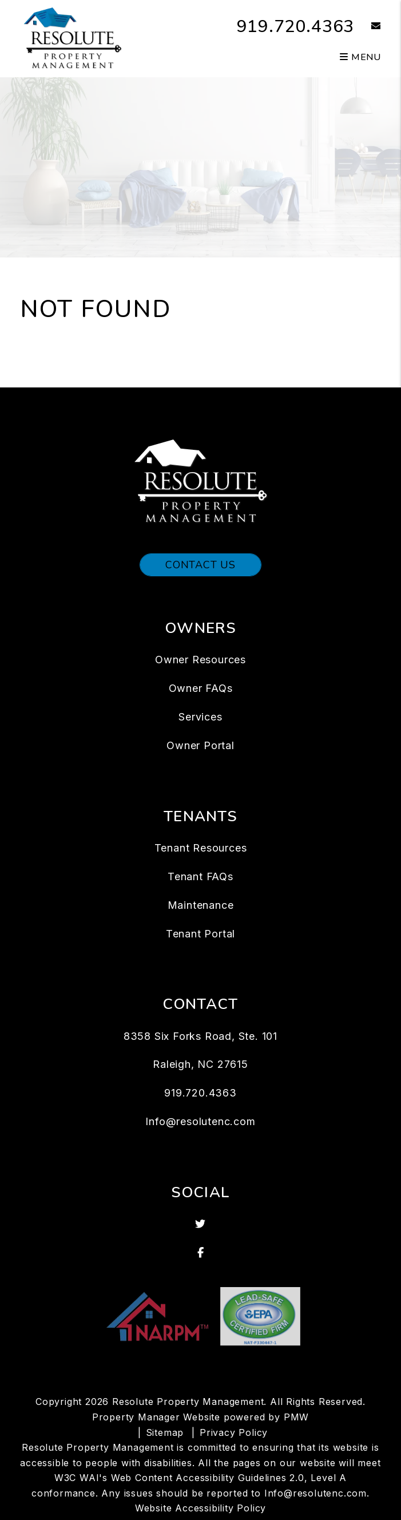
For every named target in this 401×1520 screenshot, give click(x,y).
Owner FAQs (201, 688)
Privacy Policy (234, 1432)
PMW (296, 1417)
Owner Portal (200, 745)
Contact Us (200, 565)
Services (200, 717)
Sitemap (165, 1432)
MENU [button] (360, 57)
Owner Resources (200, 660)
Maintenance (201, 905)
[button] (367, 26)
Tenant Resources (200, 848)
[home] (72, 37)
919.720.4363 (296, 26)
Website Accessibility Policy (200, 1508)
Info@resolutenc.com (200, 1121)
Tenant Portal (200, 934)
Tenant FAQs (200, 876)
